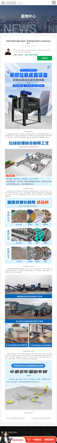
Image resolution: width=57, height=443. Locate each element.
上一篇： (18, 418)
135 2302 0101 (10, 432)
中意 (4, 30)
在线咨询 (44, 58)
